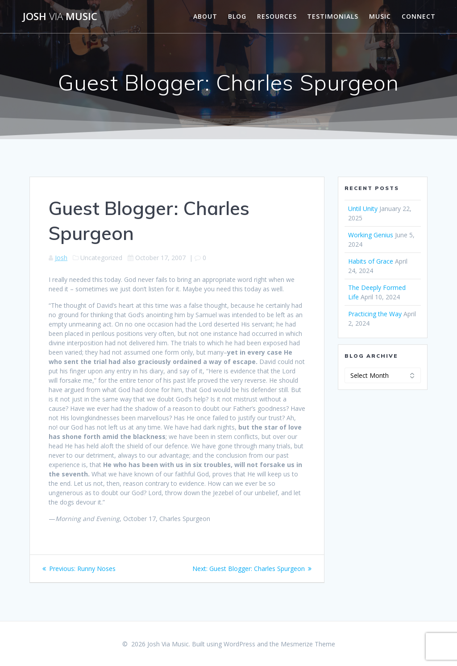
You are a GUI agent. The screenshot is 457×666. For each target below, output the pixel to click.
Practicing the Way (375, 314)
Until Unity (363, 208)
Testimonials (332, 16)
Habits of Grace (370, 261)
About (205, 16)
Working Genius (370, 235)
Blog (237, 16)
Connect (419, 16)
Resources (277, 16)
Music (380, 16)
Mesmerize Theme (308, 644)
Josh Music (60, 16)
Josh (61, 257)
